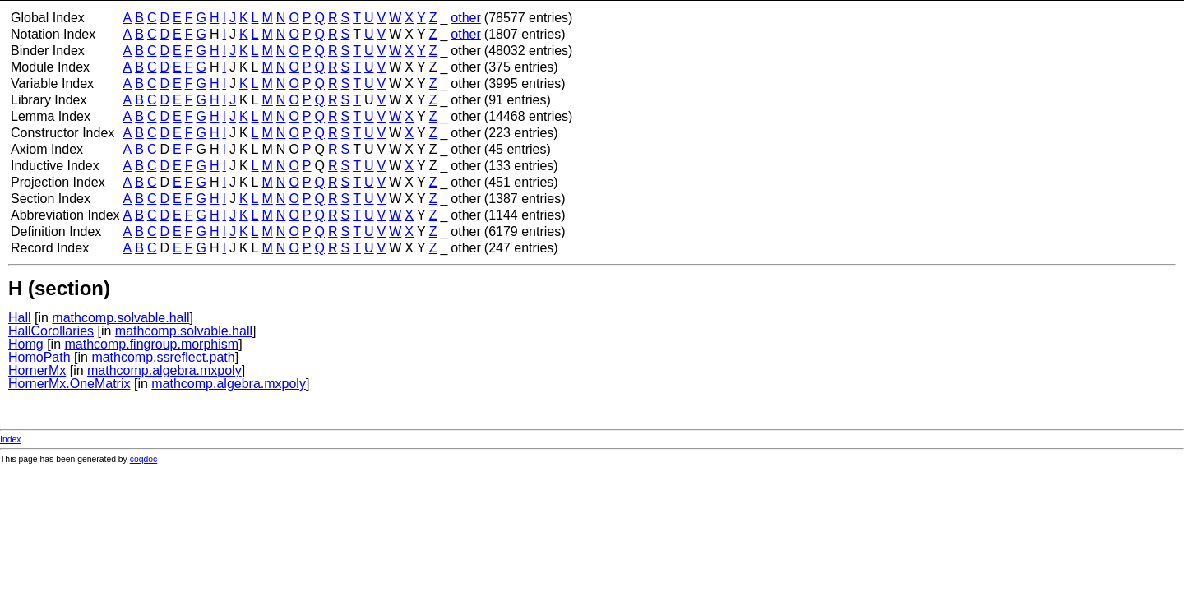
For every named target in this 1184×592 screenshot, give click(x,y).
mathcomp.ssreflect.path (162, 357)
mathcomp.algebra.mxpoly (164, 370)
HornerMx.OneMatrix (69, 384)
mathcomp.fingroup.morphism (151, 344)
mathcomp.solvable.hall (120, 318)
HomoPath (39, 357)
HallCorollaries (51, 331)
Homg (26, 344)
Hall (19, 318)
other (465, 18)
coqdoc (144, 459)
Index (10, 439)
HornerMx (37, 370)
